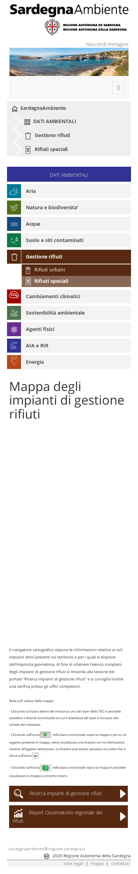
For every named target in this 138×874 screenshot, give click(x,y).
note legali (73, 863)
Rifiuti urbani (45, 269)
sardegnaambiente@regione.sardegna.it (46, 849)
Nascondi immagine (107, 44)
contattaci (120, 863)
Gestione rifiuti (47, 136)
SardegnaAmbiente (39, 108)
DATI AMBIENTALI (50, 121)
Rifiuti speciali (46, 149)
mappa (97, 863)
